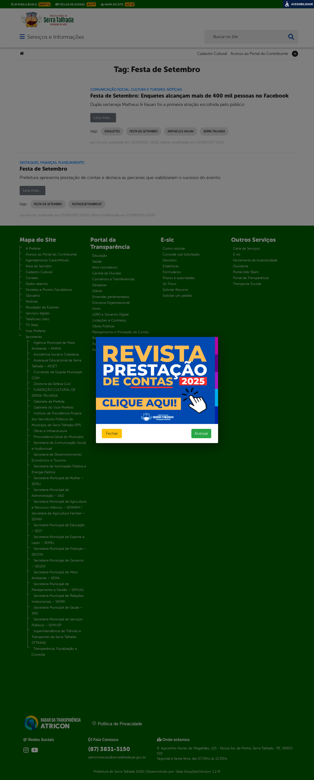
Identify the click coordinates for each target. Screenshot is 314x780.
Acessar (201, 433)
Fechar (112, 433)
